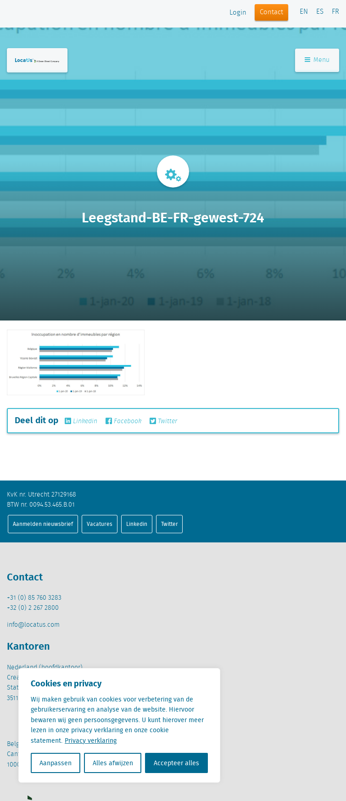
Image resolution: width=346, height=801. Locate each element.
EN (304, 12)
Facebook (123, 421)
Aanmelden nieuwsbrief (43, 524)
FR (335, 12)
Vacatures (99, 524)
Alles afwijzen (113, 763)
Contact (271, 12)
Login (237, 13)
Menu (317, 60)
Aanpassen (55, 763)
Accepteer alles (176, 763)
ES (320, 12)
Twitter (163, 421)
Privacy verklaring (91, 740)
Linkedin (81, 421)
